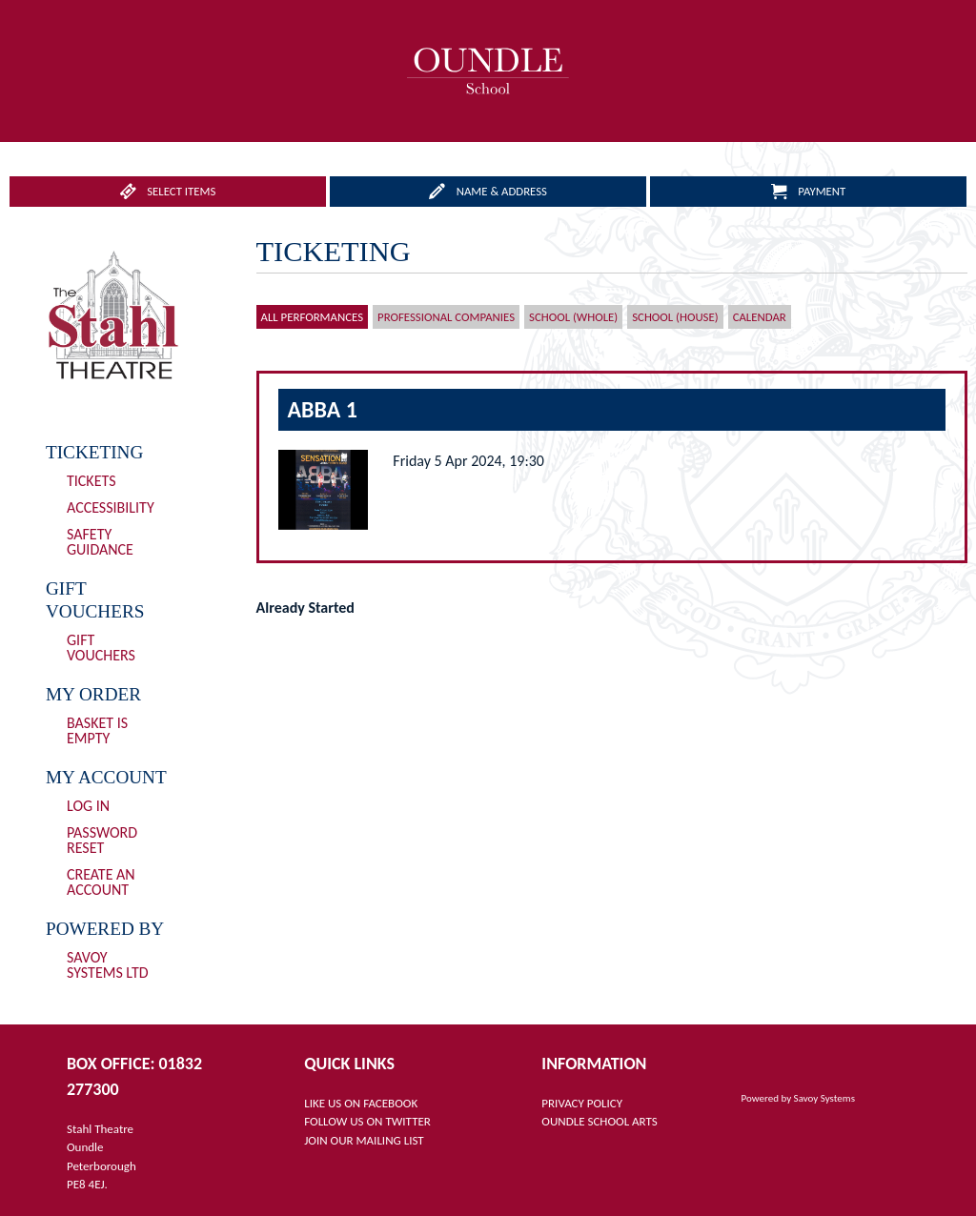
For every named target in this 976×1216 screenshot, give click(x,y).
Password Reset (102, 840)
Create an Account (101, 882)
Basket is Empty (97, 730)
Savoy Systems (824, 1098)
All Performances (312, 317)
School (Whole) (573, 317)
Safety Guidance (100, 541)
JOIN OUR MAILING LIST (363, 1140)
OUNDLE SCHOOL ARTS (599, 1121)
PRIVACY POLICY (581, 1103)
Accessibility (110, 507)
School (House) (675, 317)
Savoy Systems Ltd (108, 965)
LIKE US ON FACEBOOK (360, 1103)
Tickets (91, 481)
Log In (88, 806)
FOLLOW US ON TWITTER (367, 1121)
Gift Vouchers (101, 647)
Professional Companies (446, 317)
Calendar (759, 317)
